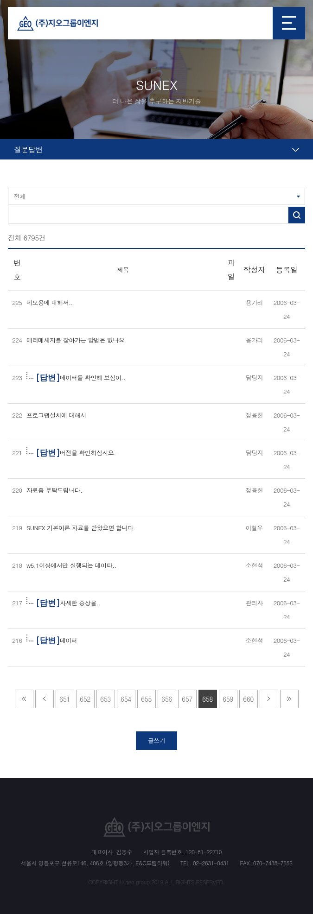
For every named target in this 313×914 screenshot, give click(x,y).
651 (64, 699)
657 (187, 699)
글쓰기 (157, 740)
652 (85, 699)
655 (146, 699)
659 (228, 699)
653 (105, 699)
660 (248, 699)
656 (166, 699)
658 (207, 699)
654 (126, 699)
